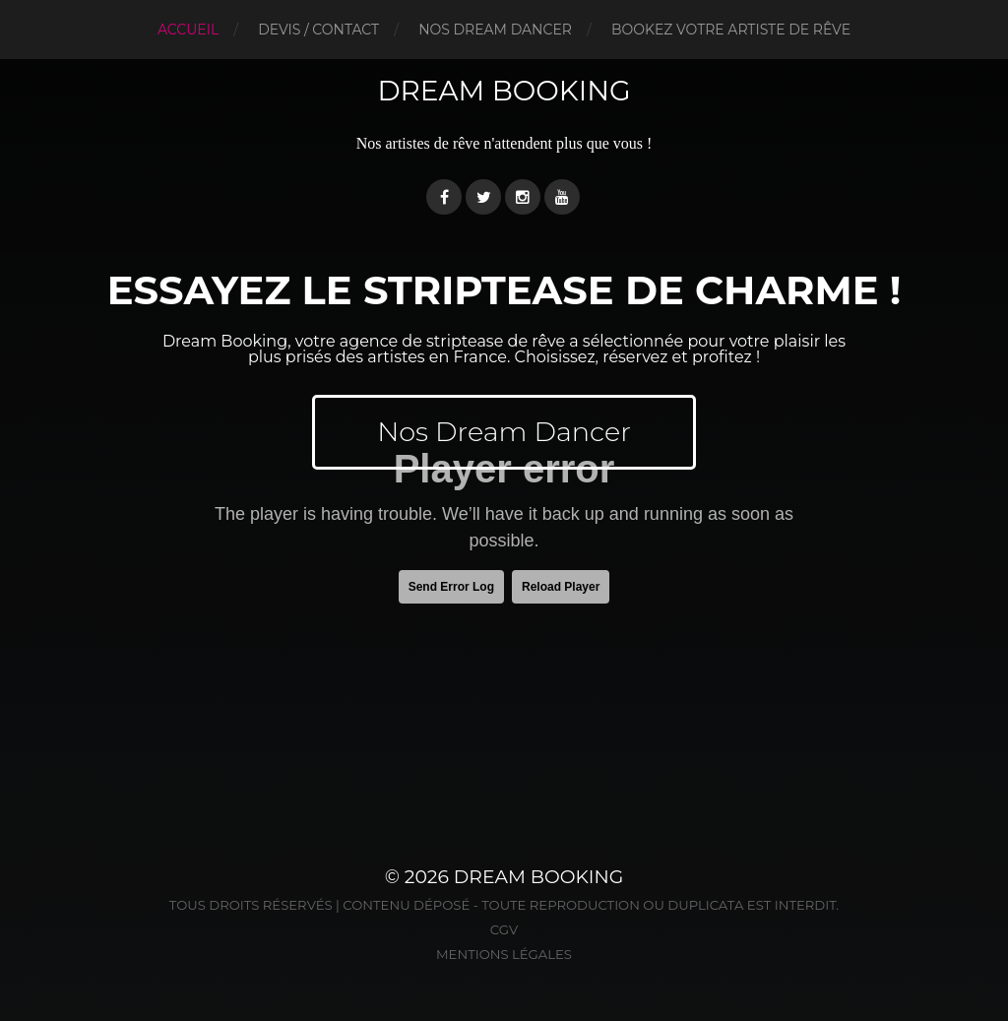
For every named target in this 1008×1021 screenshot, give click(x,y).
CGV (504, 929)
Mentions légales (504, 954)
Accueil (188, 29)
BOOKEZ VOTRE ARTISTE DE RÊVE (730, 29)
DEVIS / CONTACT (318, 29)
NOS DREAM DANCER (495, 29)
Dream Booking (503, 90)
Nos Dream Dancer (504, 431)
